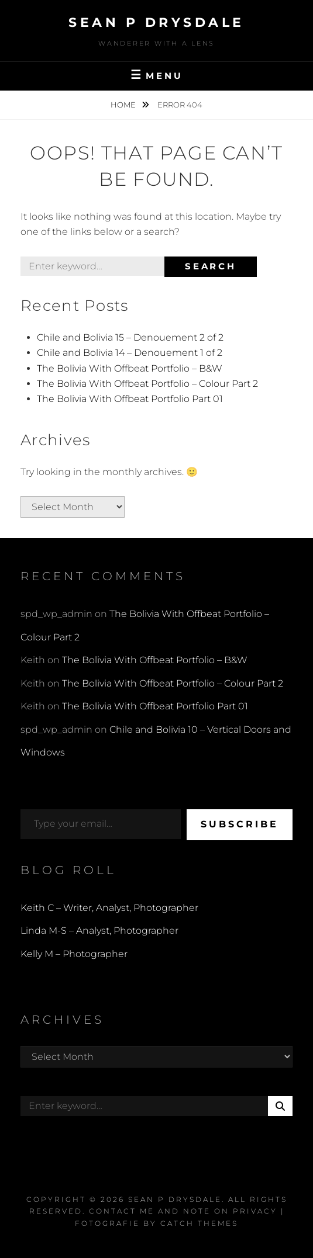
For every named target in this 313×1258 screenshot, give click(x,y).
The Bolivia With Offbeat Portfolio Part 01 (130, 398)
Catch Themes (199, 1223)
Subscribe (239, 824)
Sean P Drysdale (156, 22)
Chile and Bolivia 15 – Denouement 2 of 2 (130, 337)
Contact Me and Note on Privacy (183, 1211)
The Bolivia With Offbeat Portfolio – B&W (129, 368)
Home (124, 104)
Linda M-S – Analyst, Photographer (99, 930)
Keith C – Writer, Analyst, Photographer (109, 907)
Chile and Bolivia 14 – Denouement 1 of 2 (129, 352)
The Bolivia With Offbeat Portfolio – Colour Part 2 (147, 383)
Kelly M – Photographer (74, 953)
